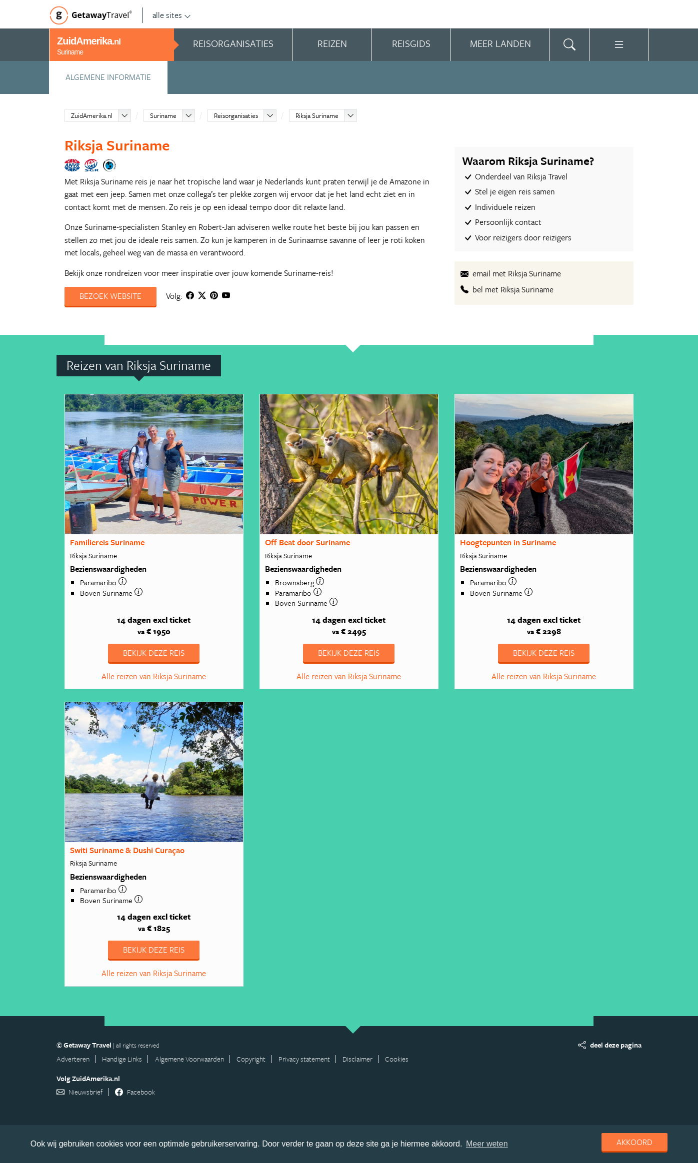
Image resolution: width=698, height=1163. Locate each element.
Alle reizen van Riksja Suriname (154, 676)
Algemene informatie (108, 77)
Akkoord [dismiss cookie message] (634, 1142)
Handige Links (122, 1059)
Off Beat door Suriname (307, 542)
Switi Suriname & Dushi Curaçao (127, 850)
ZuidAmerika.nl (91, 115)
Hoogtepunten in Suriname (508, 542)
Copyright (251, 1059)
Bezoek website (111, 296)
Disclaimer (357, 1059)
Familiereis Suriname (107, 542)
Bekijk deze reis (153, 653)
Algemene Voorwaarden (189, 1059)
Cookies (396, 1059)
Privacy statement (304, 1059)
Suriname (163, 115)
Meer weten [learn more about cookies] (487, 1144)
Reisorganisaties (236, 115)
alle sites (171, 15)
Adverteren (73, 1059)
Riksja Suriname (317, 115)
